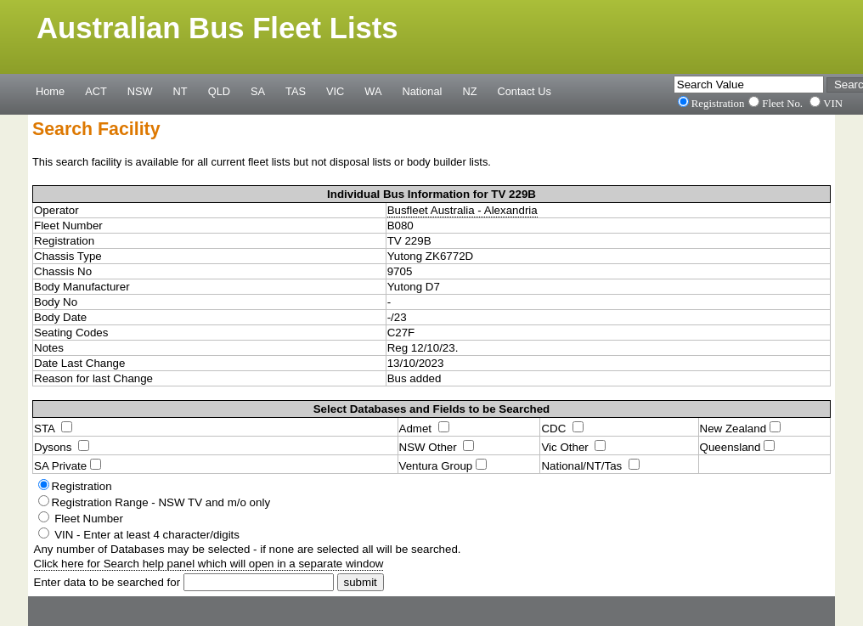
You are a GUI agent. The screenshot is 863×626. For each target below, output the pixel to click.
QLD (219, 91)
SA (258, 91)
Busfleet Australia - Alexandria (462, 210)
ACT (96, 91)
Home (50, 91)
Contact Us (524, 91)
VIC (335, 91)
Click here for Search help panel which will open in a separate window (209, 563)
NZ (469, 91)
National (423, 91)
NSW (140, 91)
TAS (295, 91)
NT (180, 91)
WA (372, 91)
